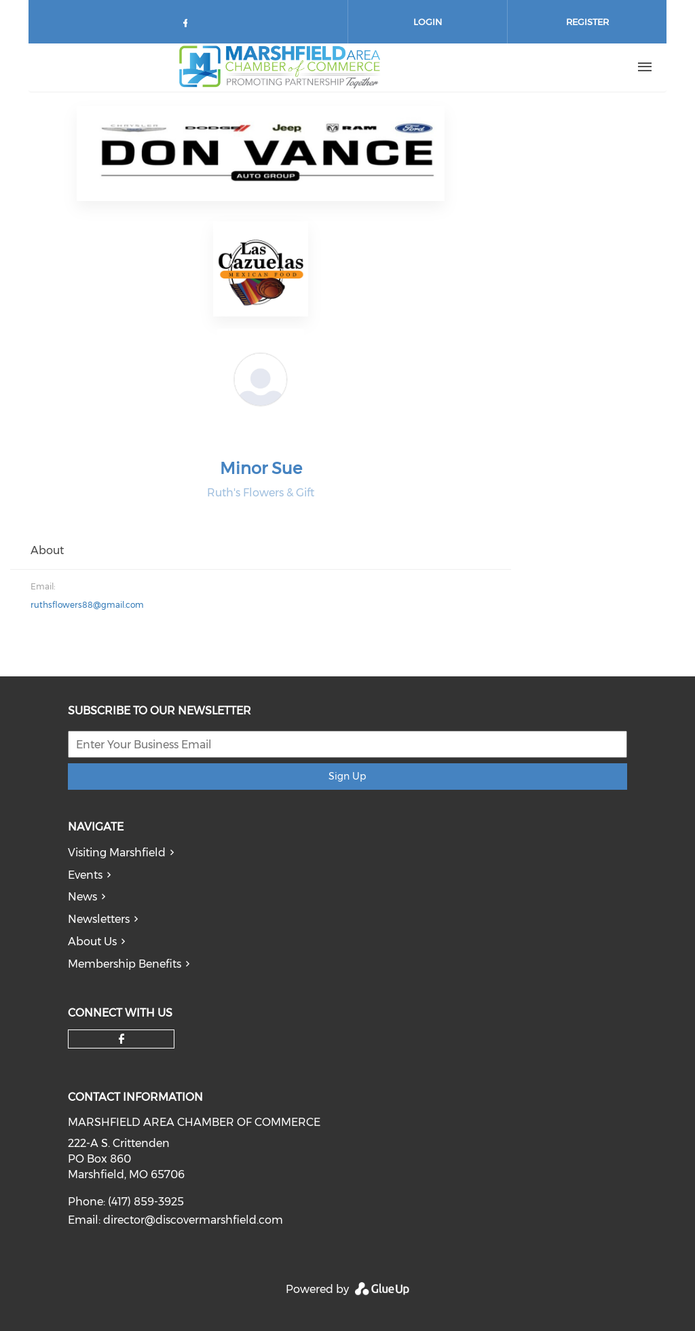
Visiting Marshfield (117, 852)
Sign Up (347, 776)
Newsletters (99, 919)
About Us (92, 941)
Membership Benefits (124, 964)
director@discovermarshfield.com (193, 1220)
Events (85, 875)
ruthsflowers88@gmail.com (87, 605)
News (82, 896)
